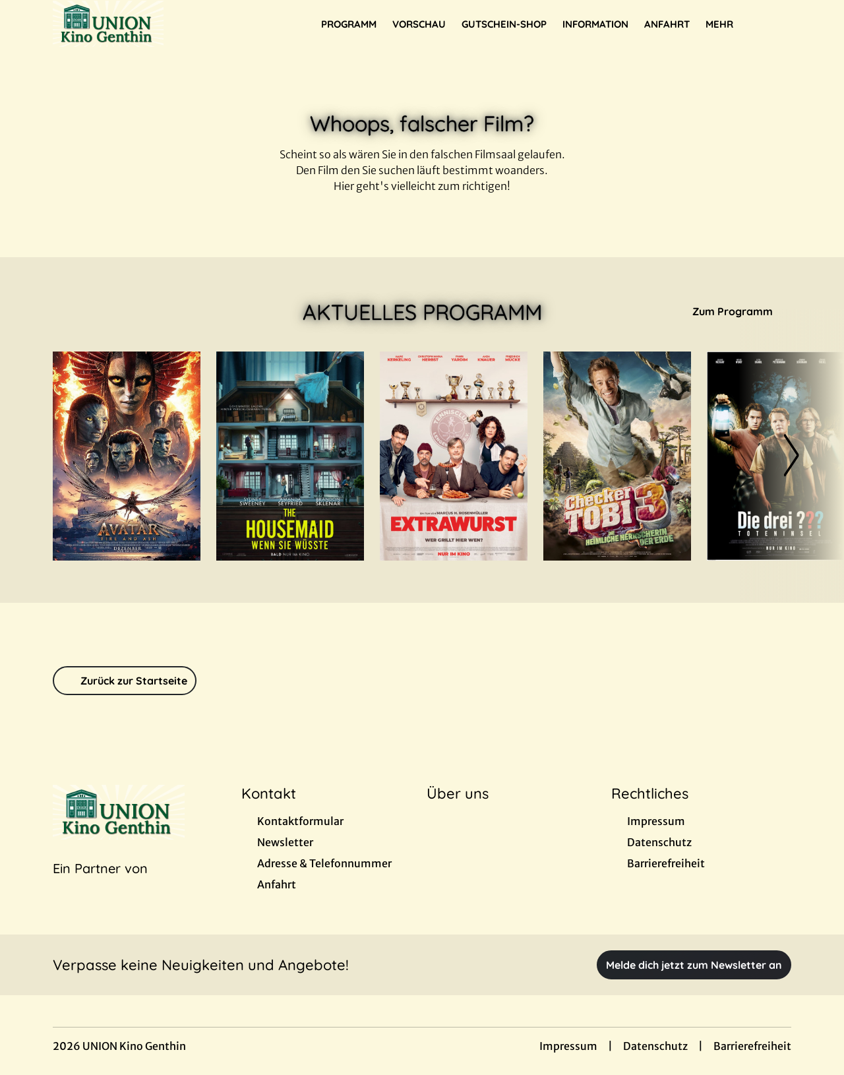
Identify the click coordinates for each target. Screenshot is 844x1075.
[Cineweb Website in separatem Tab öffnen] (100, 885)
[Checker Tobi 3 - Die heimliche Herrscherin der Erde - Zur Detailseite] (617, 456)
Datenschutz (655, 1046)
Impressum (568, 1046)
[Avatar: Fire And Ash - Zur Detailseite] (126, 456)
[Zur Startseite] (145, 24)
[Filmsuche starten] (778, 24)
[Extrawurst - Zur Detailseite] (454, 456)
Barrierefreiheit (752, 1046)
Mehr (727, 24)
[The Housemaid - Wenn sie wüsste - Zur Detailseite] (290, 456)
